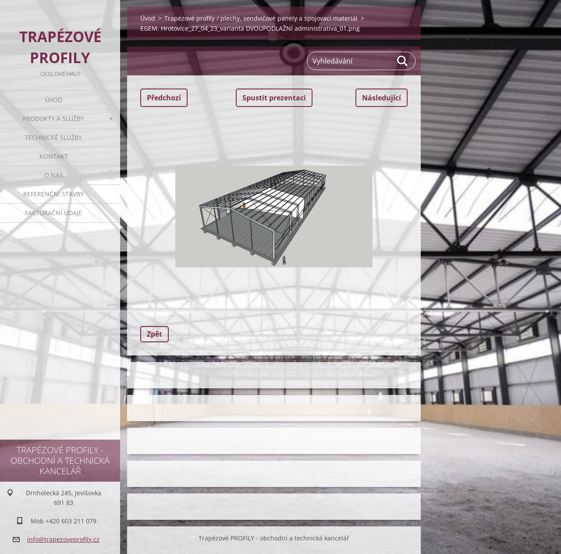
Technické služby (53, 137)
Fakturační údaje (53, 213)
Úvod (53, 100)
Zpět (154, 334)
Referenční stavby (53, 194)
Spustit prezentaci (274, 98)
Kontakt (53, 156)
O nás (53, 175)
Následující (381, 98)
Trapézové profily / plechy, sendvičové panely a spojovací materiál (261, 18)
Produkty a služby (53, 118)
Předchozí (164, 98)
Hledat (402, 60)
